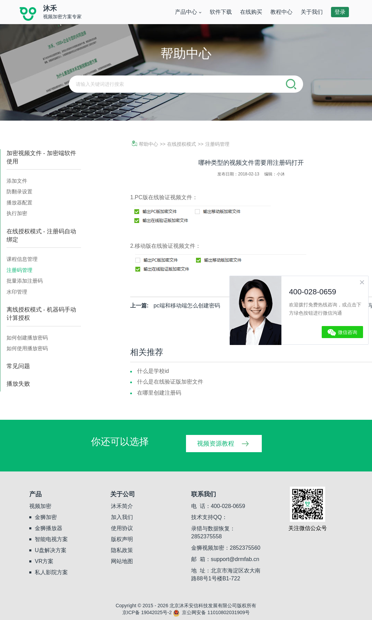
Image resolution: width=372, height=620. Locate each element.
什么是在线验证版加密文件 (170, 382)
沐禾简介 (122, 506)
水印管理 (17, 292)
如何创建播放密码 (27, 338)
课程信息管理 (22, 259)
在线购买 (251, 12)
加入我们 (122, 517)
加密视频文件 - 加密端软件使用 (41, 157)
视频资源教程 (215, 443)
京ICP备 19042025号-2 (147, 612)
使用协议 (122, 528)
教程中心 (281, 12)
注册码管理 (19, 270)
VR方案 (44, 561)
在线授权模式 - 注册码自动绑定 (41, 235)
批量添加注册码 (25, 281)
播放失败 (18, 383)
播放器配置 (19, 202)
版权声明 (122, 539)
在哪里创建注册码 (159, 393)
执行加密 (17, 213)
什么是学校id (153, 371)
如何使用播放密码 (27, 348)
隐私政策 (122, 550)
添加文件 (17, 181)
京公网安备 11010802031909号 (211, 612)
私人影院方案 (51, 572)
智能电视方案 (51, 539)
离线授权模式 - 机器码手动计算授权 (41, 313)
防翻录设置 (19, 191)
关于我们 (312, 12)
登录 (339, 12)
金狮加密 (46, 517)
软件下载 (221, 12)
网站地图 (122, 561)
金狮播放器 (48, 528)
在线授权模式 (181, 144)
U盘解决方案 (50, 550)
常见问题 (18, 366)
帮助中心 (145, 144)
